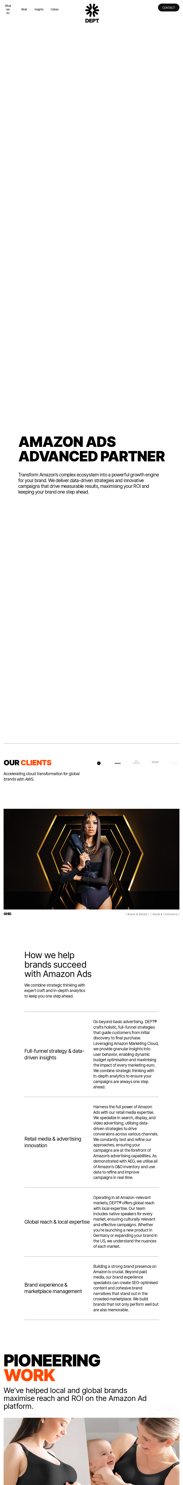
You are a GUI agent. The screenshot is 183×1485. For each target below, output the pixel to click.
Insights (39, 9)
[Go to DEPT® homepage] (92, 13)
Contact (168, 7)
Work (24, 9)
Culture (54, 9)
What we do (9, 9)
